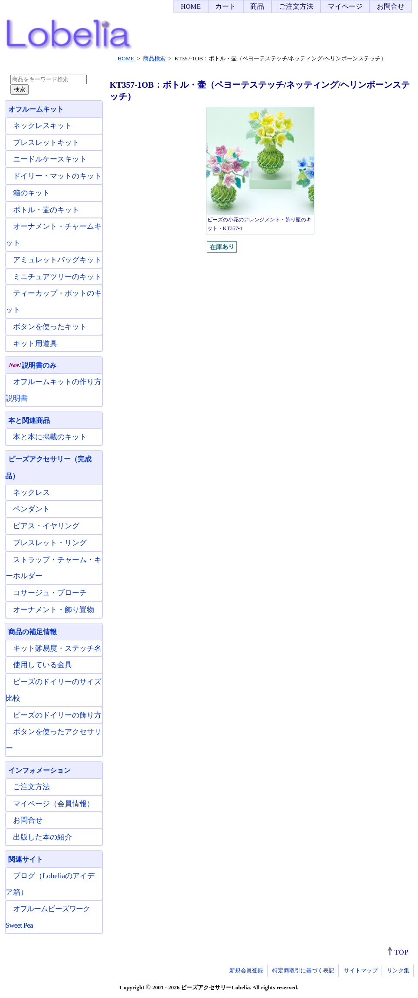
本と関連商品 (29, 420)
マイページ (345, 6)
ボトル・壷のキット (46, 210)
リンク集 (398, 970)
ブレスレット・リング (50, 543)
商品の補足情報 (32, 632)
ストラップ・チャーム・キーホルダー (53, 568)
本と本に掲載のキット (50, 437)
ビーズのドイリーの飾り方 (57, 715)
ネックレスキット (42, 126)
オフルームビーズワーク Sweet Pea (48, 917)
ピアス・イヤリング (46, 526)
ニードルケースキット (50, 159)
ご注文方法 (296, 6)
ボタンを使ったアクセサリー (53, 740)
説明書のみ (32, 365)
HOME (191, 6)
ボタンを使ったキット (50, 327)
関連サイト (25, 859)
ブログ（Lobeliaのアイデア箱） (50, 884)
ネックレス (31, 492)
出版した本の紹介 (42, 837)
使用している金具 (42, 665)
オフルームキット (36, 109)
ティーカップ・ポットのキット (53, 301)
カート (225, 6)
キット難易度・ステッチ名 (57, 648)
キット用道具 (35, 343)
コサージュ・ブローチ (50, 593)
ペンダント (31, 509)
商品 (257, 6)
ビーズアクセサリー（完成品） (48, 467)
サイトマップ (361, 970)
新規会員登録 (246, 970)
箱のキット (31, 193)
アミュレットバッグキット (57, 260)
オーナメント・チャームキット (53, 234)
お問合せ (391, 6)
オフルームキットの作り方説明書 (53, 390)
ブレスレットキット (46, 142)
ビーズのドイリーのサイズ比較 (53, 690)
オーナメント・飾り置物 (53, 610)
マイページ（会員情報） (53, 804)
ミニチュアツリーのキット (57, 277)
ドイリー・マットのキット (57, 176)
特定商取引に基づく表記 (303, 970)
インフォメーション (39, 770)
